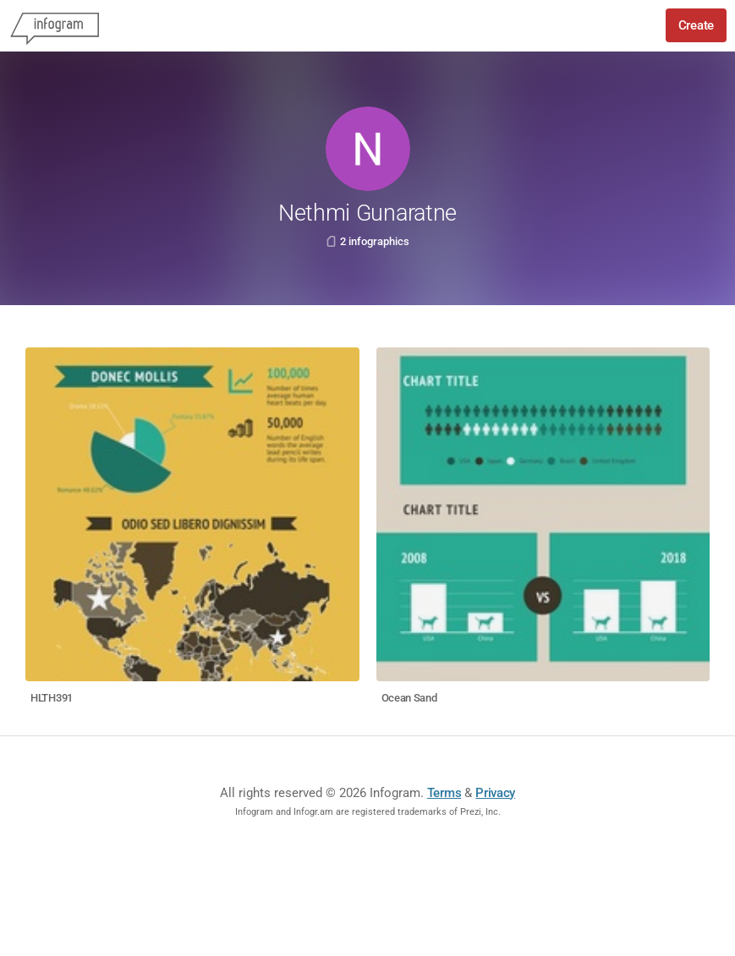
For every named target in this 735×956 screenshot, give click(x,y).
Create (696, 25)
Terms (444, 792)
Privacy (495, 792)
